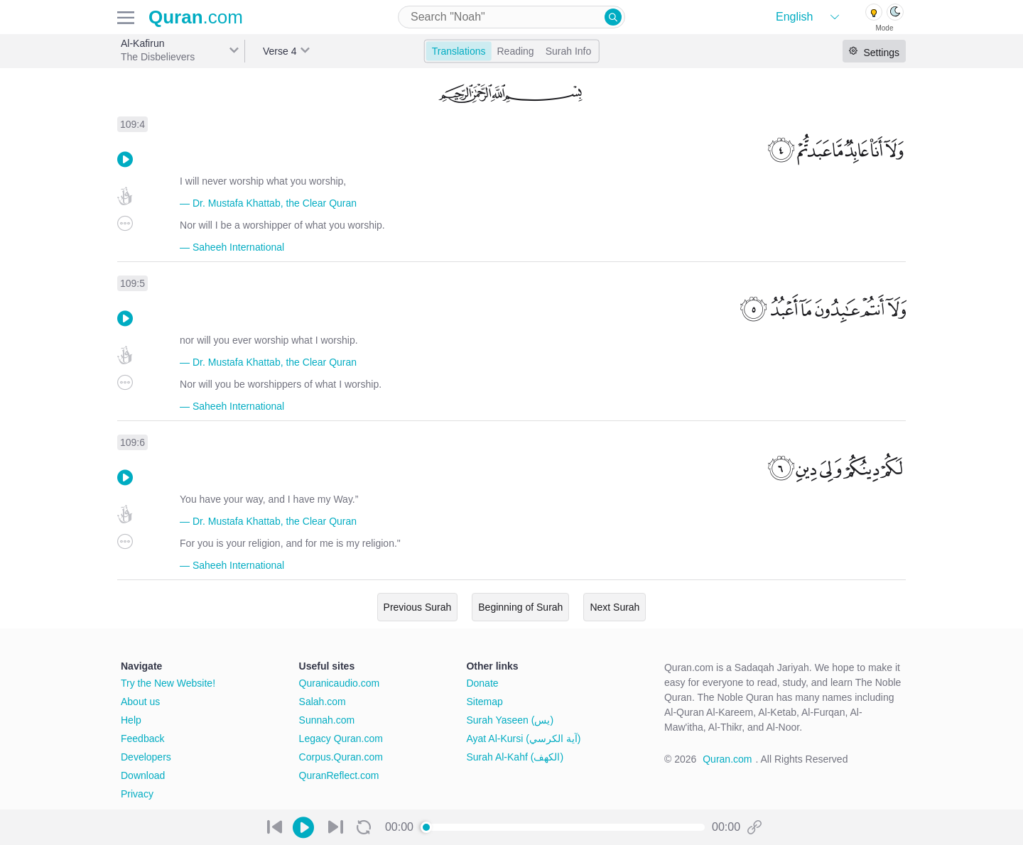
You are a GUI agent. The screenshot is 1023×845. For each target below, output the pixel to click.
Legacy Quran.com (341, 738)
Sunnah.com (327, 720)
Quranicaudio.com (339, 683)
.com (195, 17)
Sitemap (484, 701)
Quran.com (727, 759)
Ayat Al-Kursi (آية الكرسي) (523, 738)
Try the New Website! (168, 683)
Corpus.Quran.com (341, 757)
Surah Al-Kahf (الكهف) (514, 757)
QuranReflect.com (339, 775)
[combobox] (511, 17)
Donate (482, 683)
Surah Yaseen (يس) (509, 720)
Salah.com (322, 701)
